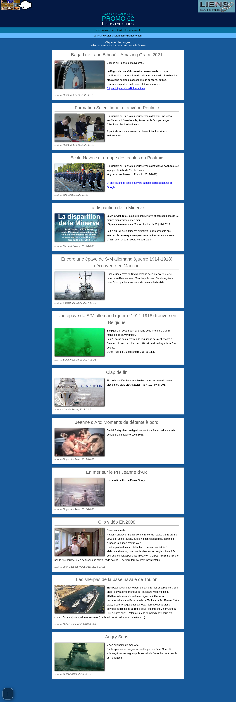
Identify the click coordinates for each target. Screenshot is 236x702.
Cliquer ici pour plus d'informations (126, 88)
